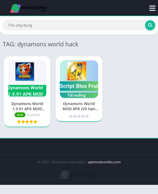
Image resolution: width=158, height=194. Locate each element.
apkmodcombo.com (104, 162)
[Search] (79, 25)
